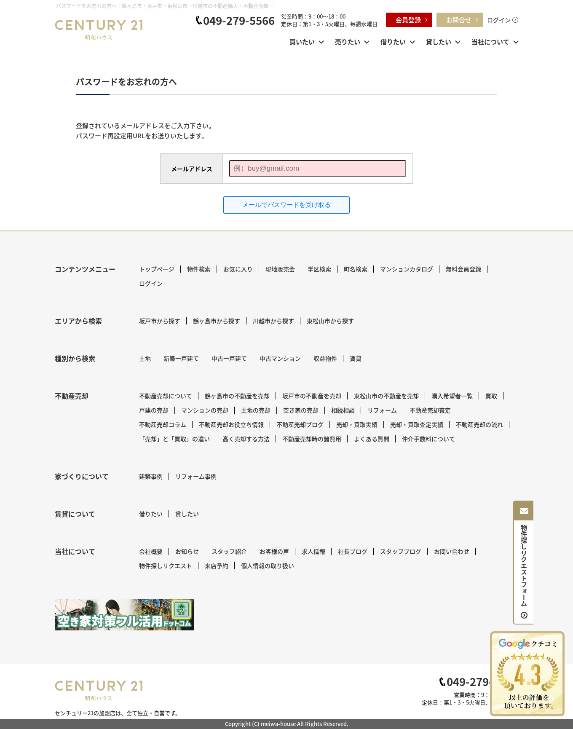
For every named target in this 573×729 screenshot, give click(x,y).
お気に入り (238, 269)
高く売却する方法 (246, 438)
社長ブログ (352, 551)
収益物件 (325, 358)
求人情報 (313, 551)
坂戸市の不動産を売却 (311, 395)
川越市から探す (273, 320)
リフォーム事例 (196, 476)
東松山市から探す (330, 320)
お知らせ (187, 551)
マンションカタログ (406, 269)
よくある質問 (371, 438)
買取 (491, 395)
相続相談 (343, 410)
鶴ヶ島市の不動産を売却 (237, 395)
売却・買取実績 (357, 424)
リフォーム (382, 410)
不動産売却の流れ (479, 424)
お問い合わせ (451, 551)
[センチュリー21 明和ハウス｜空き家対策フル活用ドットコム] (124, 614)
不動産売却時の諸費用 (311, 438)
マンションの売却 (204, 410)
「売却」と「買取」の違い (174, 438)
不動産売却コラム (162, 424)
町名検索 (355, 269)
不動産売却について (165, 395)
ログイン (499, 20)
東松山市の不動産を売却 (386, 395)
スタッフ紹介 (229, 551)
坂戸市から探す (159, 320)
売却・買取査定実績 (416, 424)
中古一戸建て (229, 358)
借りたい (393, 41)
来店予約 (216, 565)
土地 (145, 358)
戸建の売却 (154, 410)
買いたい (302, 41)
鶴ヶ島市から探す (216, 320)
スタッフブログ (400, 551)
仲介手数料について (428, 438)
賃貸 (355, 358)
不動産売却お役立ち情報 (231, 424)
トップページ (156, 269)
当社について (490, 41)
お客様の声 (274, 551)
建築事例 (151, 476)
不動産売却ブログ (300, 424)
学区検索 (319, 269)
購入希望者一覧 (452, 395)
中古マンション (280, 358)
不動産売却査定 (430, 410)
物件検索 (199, 269)
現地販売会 (280, 269)
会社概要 (151, 551)
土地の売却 (255, 410)
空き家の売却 (301, 410)
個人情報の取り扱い (267, 565)
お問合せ (458, 19)
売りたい (347, 41)
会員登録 (408, 19)
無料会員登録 (463, 269)
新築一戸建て (181, 358)
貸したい (438, 41)
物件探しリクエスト (165, 565)
